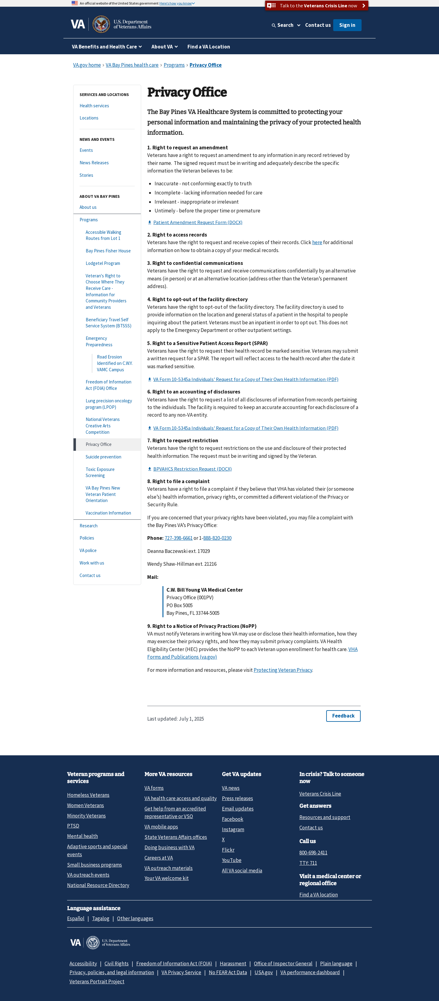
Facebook (232, 819)
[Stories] (107, 175)
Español (75, 918)
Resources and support (324, 817)
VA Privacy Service (181, 972)
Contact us (318, 25)
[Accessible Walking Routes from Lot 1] (107, 235)
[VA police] (107, 550)
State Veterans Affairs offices (176, 837)
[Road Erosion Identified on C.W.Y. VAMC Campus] (107, 363)
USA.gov (264, 972)
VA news (231, 788)
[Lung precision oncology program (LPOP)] (107, 404)
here (317, 242)
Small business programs (94, 864)
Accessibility (83, 963)
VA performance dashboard (310, 972)
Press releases (237, 798)
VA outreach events (88, 874)
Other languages (135, 918)
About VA (162, 46)
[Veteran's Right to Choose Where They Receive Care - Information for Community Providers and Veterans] (107, 292)
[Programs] (107, 220)
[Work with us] (107, 563)
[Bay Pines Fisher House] (107, 251)
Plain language (336, 963)
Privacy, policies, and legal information (112, 972)
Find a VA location (318, 894)
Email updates (238, 808)
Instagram (233, 829)
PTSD (73, 825)
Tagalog (100, 918)
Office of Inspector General (283, 963)
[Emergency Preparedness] (107, 341)
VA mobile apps (161, 826)
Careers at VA (159, 857)
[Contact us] (107, 575)
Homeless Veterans (88, 795)
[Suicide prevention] (107, 457)
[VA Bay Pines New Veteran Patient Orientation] (107, 494)
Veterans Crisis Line (320, 793)
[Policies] (107, 538)
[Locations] (107, 118)
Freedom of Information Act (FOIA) (174, 963)
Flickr (228, 849)
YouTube (231, 860)
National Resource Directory (98, 885)
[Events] (107, 150)
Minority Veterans (86, 815)
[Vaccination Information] (107, 513)
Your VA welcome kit (167, 878)
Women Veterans (85, 805)
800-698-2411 (313, 852)
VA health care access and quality (181, 798)
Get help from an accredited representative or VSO (175, 812)
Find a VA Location (208, 46)
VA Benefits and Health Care (104, 46)
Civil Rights (117, 963)
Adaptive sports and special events (97, 850)
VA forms (154, 788)
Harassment (233, 963)
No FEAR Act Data (228, 972)
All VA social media (242, 870)
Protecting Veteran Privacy (283, 670)
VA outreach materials (169, 868)
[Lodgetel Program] (107, 263)
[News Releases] (107, 163)
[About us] (107, 207)
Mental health (82, 836)
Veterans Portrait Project (97, 981)
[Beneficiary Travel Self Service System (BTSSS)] (107, 323)
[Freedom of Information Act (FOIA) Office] (107, 385)
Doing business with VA (170, 847)
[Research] (107, 526)
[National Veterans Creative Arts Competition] (107, 425)
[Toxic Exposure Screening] (107, 472)
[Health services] (107, 106)
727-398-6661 (179, 538)
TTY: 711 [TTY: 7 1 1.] (308, 863)
